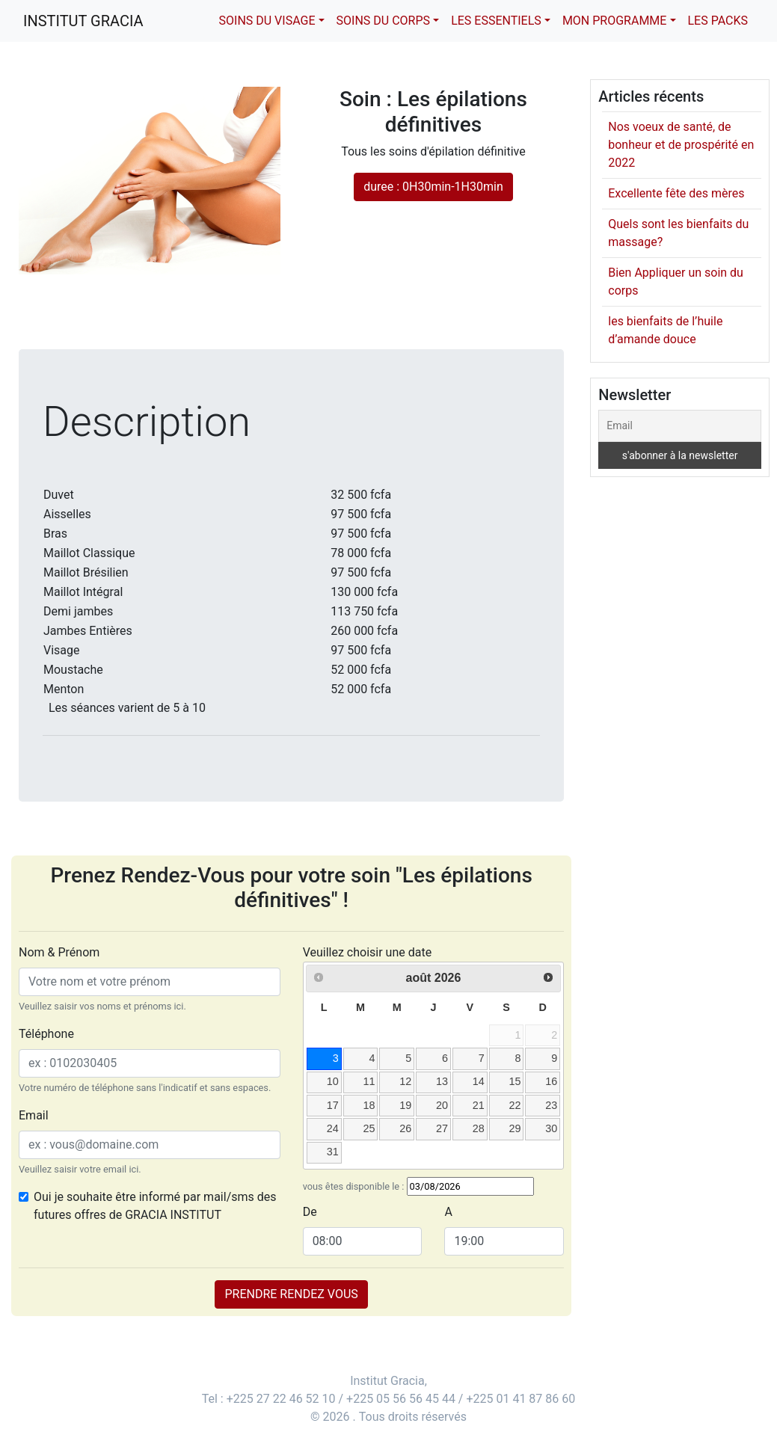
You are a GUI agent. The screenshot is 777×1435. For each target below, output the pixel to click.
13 (442, 1081)
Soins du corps (383, 20)
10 (333, 1081)
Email (34, 1115)
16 (551, 1081)
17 (333, 1105)
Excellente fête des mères (676, 193)
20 (442, 1105)
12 (405, 1081)
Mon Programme (614, 20)
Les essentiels (496, 20)
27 (442, 1128)
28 (479, 1128)
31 (333, 1152)
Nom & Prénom (59, 952)
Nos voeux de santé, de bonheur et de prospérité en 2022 (681, 145)
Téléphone (46, 1034)
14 (479, 1081)
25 (369, 1128)
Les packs (718, 20)
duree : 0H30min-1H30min (433, 186)
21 (479, 1105)
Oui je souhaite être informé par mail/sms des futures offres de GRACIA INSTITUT (155, 1206)
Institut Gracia (83, 21)
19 (405, 1105)
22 (514, 1105)
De (310, 1212)
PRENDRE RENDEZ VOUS (290, 1294)
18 (369, 1105)
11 (369, 1081)
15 (514, 1081)
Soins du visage (267, 20)
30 (551, 1128)
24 (333, 1128)
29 (514, 1128)
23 (551, 1105)
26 (405, 1128)
